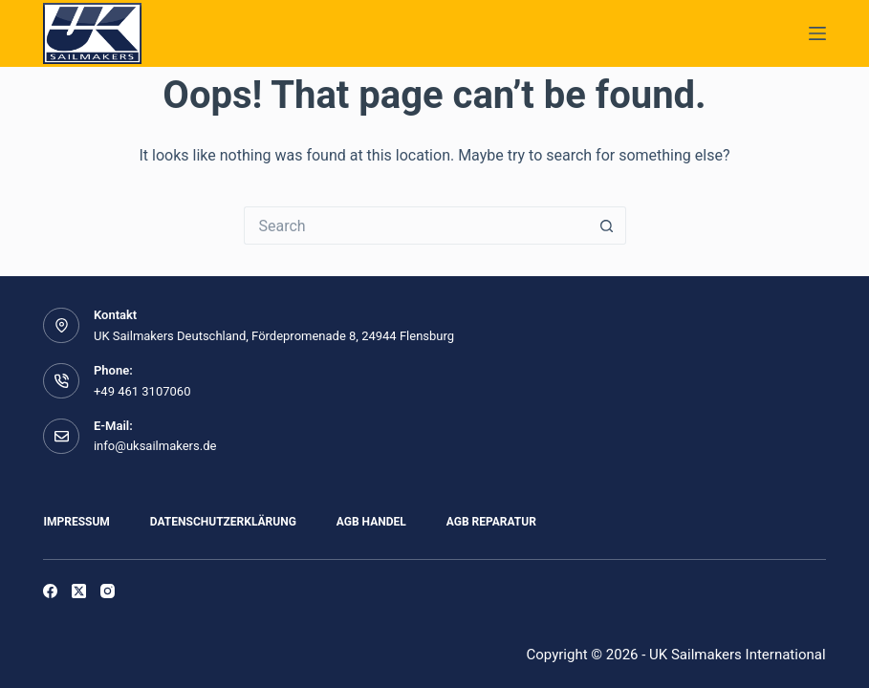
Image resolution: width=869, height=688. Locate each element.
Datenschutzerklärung (223, 521)
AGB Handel (371, 521)
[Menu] (817, 33)
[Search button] (607, 225)
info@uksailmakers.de (155, 446)
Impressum (76, 521)
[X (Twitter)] (79, 591)
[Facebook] (50, 591)
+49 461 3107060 (142, 391)
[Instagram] (107, 591)
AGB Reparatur (491, 521)
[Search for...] (416, 225)
